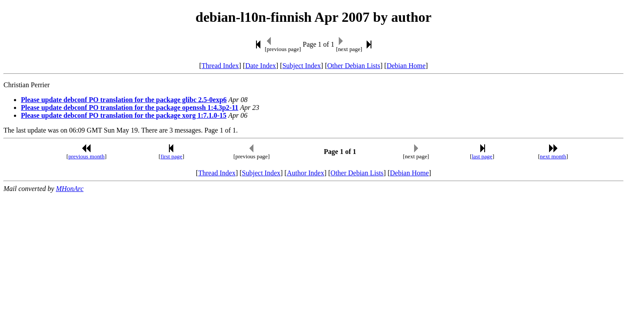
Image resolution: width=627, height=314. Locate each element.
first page (171, 156)
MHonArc (69, 188)
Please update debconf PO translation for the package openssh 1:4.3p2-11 (129, 107)
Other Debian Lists (354, 65)
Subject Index (301, 65)
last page (482, 156)
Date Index (260, 65)
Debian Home (406, 65)
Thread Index (220, 65)
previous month (86, 156)
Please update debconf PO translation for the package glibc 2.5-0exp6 (124, 99)
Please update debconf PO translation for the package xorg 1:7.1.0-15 (123, 115)
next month (553, 156)
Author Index (305, 173)
